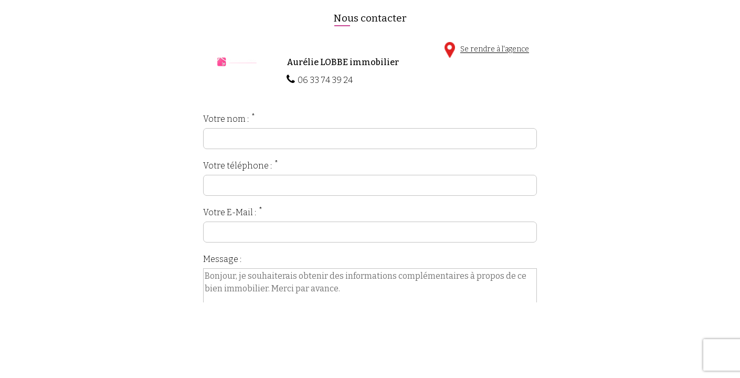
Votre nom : (226, 119)
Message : (222, 259)
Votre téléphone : (237, 166)
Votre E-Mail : (229, 212)
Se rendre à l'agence (487, 49)
